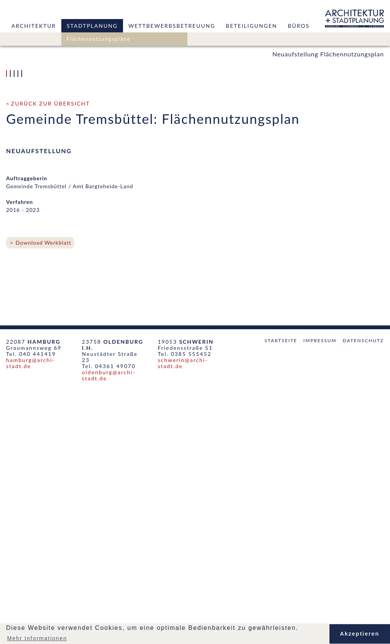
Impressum (320, 593)
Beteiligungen (251, 25)
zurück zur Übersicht (50, 356)
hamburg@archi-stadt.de (30, 616)
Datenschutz (363, 593)
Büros (299, 25)
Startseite (280, 593)
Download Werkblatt (43, 495)
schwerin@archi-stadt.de (183, 616)
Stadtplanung (92, 25)
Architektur (33, 25)
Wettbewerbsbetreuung (171, 25)
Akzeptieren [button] (360, 634)
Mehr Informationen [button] (37, 638)
